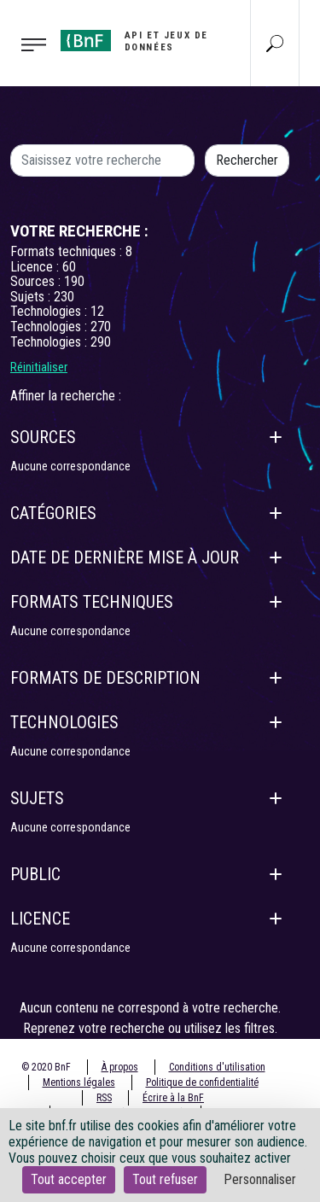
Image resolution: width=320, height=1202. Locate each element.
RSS (104, 1098)
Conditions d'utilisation (217, 1067)
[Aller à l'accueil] (138, 41)
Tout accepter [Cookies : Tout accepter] (69, 1179)
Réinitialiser (38, 367)
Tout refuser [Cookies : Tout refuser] (165, 1179)
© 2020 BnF (46, 1067)
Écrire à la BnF (173, 1098)
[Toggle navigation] (25, 43)
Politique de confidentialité (202, 1082)
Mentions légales (79, 1082)
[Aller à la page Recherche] (274, 43)
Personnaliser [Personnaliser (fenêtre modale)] (260, 1179)
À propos (120, 1067)
